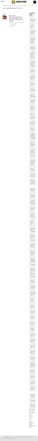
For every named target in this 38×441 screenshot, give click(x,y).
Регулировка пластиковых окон (33, 294)
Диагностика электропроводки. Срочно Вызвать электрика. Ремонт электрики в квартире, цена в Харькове (16, 18)
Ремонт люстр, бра (32, 223)
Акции (30, 421)
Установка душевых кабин (33, 77)
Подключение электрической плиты (34, 246)
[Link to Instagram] (35, 440)
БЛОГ (30, 419)
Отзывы (30, 418)
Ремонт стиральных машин (33, 144)
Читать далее (12, 25)
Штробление (33, 400)
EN (1, 1)
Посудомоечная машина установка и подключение (34, 152)
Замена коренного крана (33, 108)
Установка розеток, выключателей (34, 202)
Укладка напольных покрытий (33, 365)
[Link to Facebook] (33, 2)
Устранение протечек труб (33, 32)
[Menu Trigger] (34, 2)
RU (3, 1)
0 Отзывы (15, 22)
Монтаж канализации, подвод (33, 182)
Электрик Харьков (21, 22)
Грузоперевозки (32, 412)
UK (4, 1)
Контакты (31, 416)
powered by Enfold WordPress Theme (10, 438)
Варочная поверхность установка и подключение (33, 261)
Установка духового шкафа (33, 253)
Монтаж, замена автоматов (33, 215)
